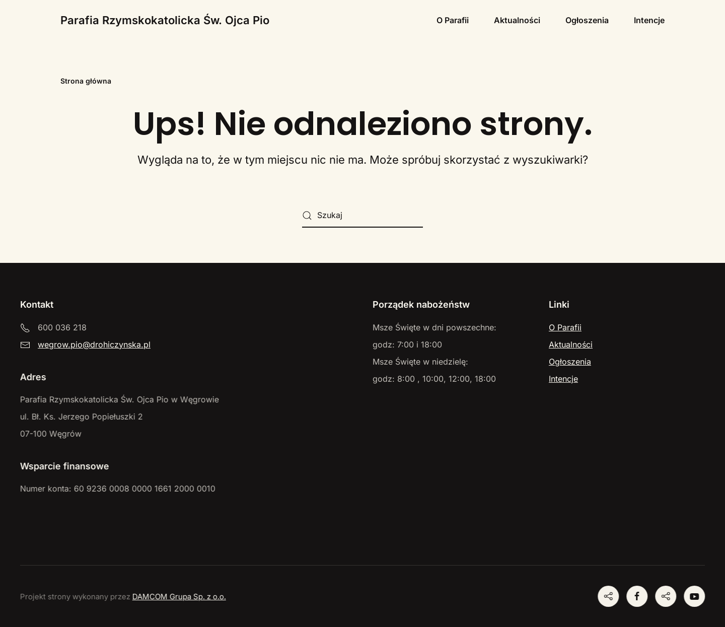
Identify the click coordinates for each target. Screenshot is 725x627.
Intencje (649, 20)
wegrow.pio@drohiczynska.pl (94, 344)
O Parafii (453, 20)
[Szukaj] (362, 215)
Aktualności (517, 20)
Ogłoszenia (587, 20)
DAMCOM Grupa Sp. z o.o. (178, 596)
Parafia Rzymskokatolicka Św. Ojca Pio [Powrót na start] (164, 20)
